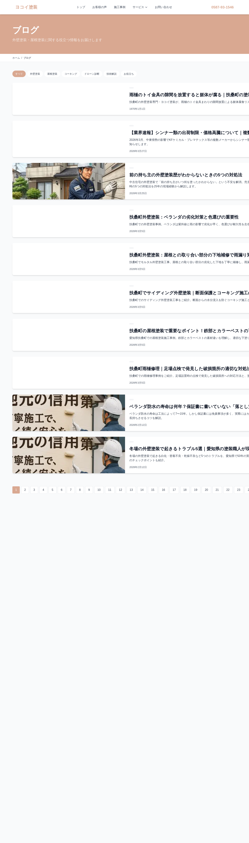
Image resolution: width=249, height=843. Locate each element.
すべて (19, 73)
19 (195, 489)
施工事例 (119, 7)
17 (174, 489)
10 (99, 489)
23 (238, 489)
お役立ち (129, 73)
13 (131, 489)
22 (228, 489)
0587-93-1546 (222, 7)
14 (142, 489)
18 (185, 489)
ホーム (16, 57)
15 (152, 489)
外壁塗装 (35, 73)
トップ (81, 7)
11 (109, 489)
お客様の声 (99, 7)
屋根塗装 (52, 73)
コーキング (70, 73)
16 (163, 489)
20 (206, 489)
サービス (140, 7)
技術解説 (112, 73)
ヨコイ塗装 (26, 7)
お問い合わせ (163, 7)
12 (120, 489)
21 (217, 489)
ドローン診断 (91, 73)
